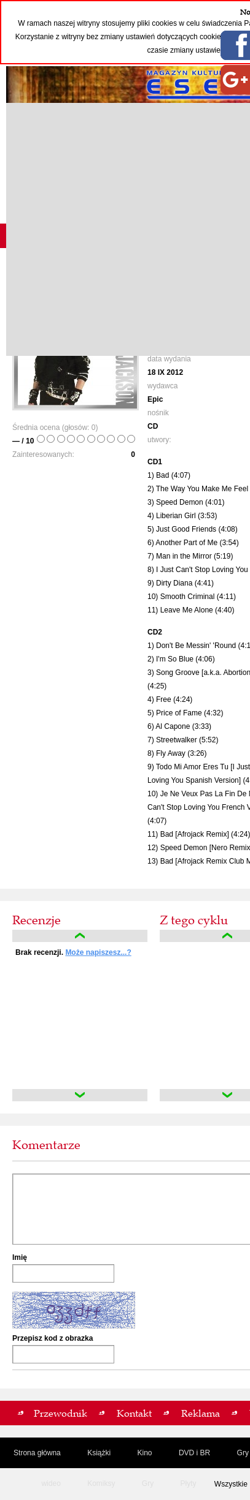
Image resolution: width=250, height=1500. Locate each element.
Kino (145, 1453)
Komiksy (101, 1483)
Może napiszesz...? (98, 952)
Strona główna (37, 1453)
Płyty (189, 1483)
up (79, 936)
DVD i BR (194, 1453)
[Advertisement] (125, 229)
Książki (99, 1453)
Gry (148, 1483)
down (79, 1095)
